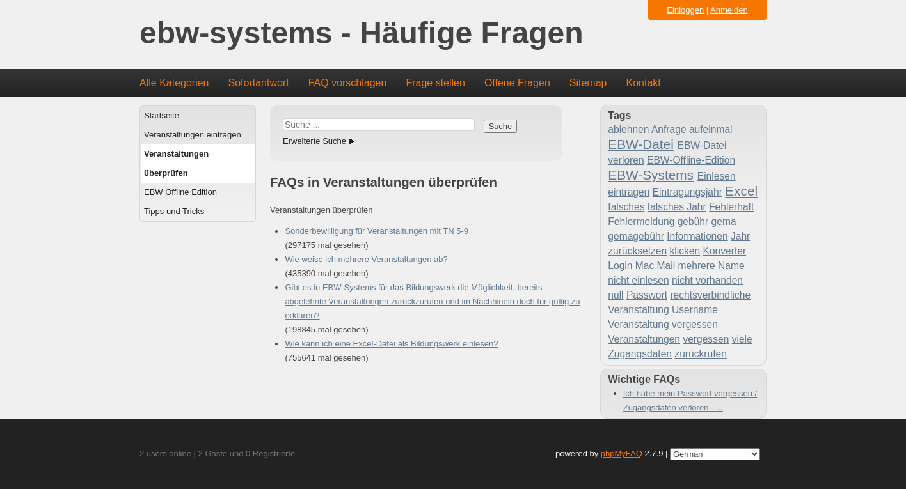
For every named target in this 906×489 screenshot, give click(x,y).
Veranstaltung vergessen (663, 324)
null (615, 295)
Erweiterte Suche (314, 141)
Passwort (646, 295)
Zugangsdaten (640, 353)
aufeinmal (711, 129)
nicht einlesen (638, 280)
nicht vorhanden (707, 280)
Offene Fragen (517, 82)
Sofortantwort (258, 82)
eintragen (628, 192)
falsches (626, 206)
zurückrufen (700, 353)
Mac (644, 265)
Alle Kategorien (174, 82)
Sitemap (588, 82)
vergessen (706, 339)
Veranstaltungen (644, 339)
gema (723, 221)
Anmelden (729, 10)
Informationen (697, 236)
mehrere (696, 265)
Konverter (725, 250)
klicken (685, 250)
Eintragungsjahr (687, 192)
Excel (741, 190)
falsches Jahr (677, 206)
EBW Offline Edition (180, 192)
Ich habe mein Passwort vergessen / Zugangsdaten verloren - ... (690, 400)
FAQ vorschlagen (347, 82)
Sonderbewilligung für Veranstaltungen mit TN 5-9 (376, 231)
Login (620, 265)
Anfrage (669, 129)
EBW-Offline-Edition (691, 160)
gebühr (693, 221)
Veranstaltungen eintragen (192, 134)
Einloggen (685, 10)
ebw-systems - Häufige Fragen (361, 33)
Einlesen (716, 176)
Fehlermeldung (641, 221)
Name (731, 265)
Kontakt (643, 82)
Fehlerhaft (731, 206)
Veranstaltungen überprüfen (176, 163)
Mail (666, 265)
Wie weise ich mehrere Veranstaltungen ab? (366, 259)
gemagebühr (636, 236)
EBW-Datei (640, 144)
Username (695, 309)
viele (742, 339)
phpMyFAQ (621, 453)
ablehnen (628, 129)
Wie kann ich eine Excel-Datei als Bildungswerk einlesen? (391, 343)
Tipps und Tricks (174, 211)
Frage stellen (435, 82)
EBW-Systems (651, 174)
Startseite (161, 115)
